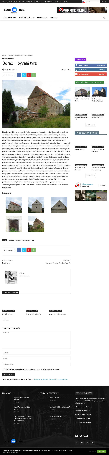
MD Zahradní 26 (7, 314)
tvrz (33, 240)
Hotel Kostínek (54, 397)
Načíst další (91, 125)
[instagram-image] (80, 195)
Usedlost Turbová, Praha (33, 314)
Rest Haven (6, 263)
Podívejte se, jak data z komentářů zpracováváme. (51, 379)
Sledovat (102, 69)
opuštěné (11, 240)
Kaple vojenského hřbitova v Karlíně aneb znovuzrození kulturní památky (23, 419)
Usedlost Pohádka (56, 416)
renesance (26, 240)
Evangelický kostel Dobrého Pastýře (58, 263)
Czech (86, 1)
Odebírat (102, 74)
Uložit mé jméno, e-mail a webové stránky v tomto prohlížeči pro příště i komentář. (32, 369)
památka (18, 240)
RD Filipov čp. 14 (80, 149)
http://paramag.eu (24, 276)
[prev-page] (3, 319)
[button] (104, 17)
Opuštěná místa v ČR (13, 55)
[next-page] (7, 319)
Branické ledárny (85, 422)
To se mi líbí (101, 65)
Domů (4, 55)
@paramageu (87, 184)
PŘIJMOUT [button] (102, 451)
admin (9, 69)
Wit (76, 422)
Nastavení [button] (92, 451)
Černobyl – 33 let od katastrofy (60, 407)
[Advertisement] (54, 36)
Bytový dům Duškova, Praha (57, 314)
